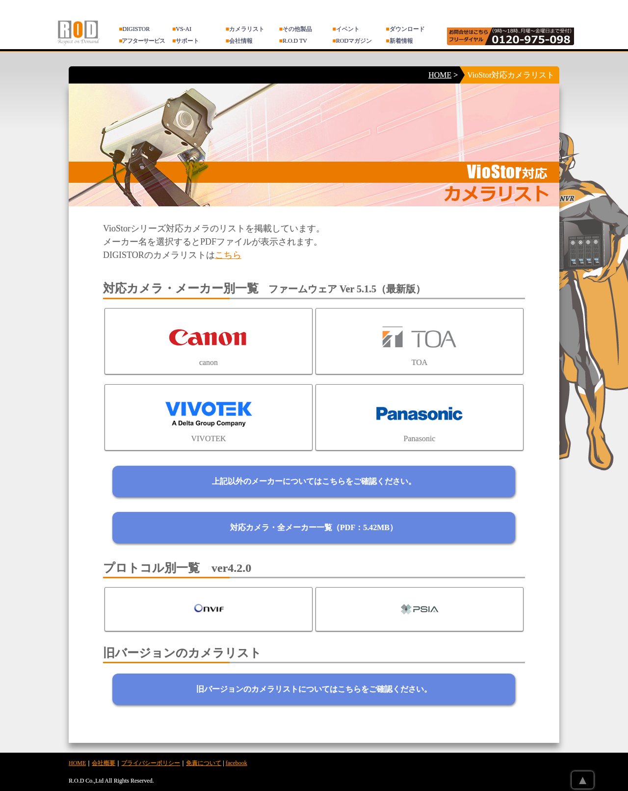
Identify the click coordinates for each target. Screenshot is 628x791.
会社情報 (239, 40)
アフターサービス (142, 40)
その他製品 (295, 29)
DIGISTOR (134, 29)
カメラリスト (245, 29)
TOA (419, 341)
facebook (236, 763)
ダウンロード (405, 29)
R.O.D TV (293, 40)
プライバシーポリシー (150, 763)
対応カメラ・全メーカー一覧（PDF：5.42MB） (313, 527)
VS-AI (181, 29)
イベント (346, 29)
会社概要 (103, 763)
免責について (203, 763)
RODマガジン (352, 40)
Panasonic (419, 417)
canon (208, 341)
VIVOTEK (208, 417)
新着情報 (399, 40)
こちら (228, 255)
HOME (439, 75)
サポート (185, 40)
